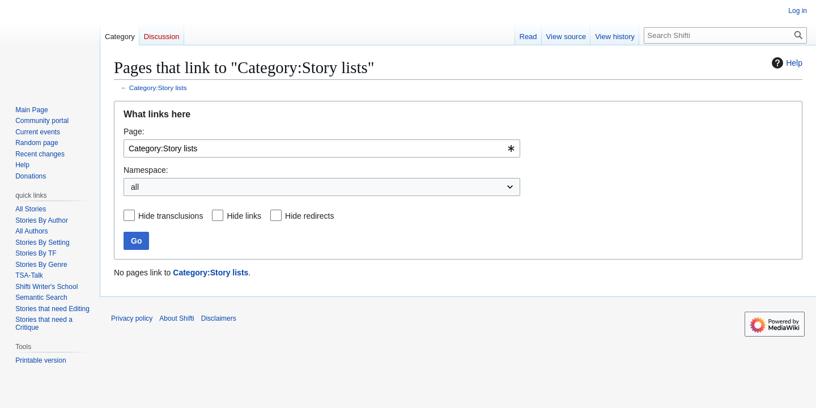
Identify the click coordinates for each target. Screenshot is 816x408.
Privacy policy (131, 318)
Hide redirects (309, 215)
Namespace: (146, 170)
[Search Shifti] (725, 35)
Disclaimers (218, 318)
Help (785, 63)
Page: (134, 131)
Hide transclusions (170, 215)
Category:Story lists (158, 87)
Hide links (244, 215)
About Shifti (176, 318)
